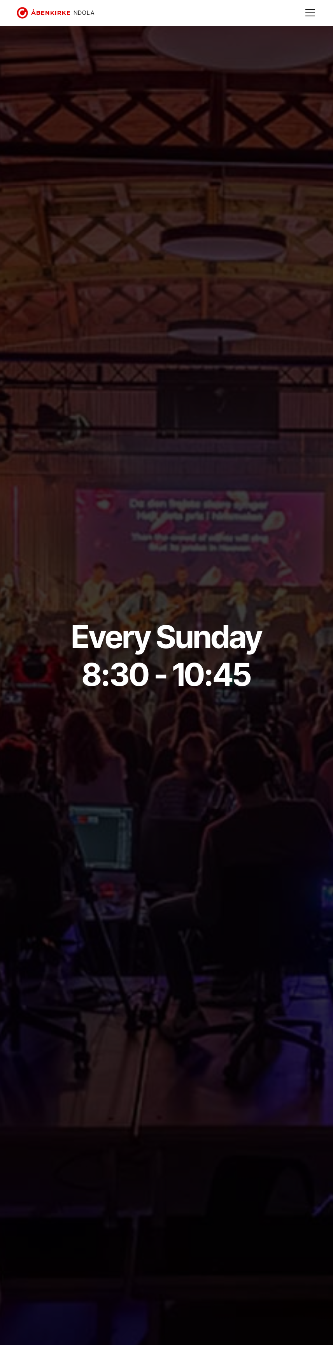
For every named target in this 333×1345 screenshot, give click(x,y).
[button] (309, 13)
